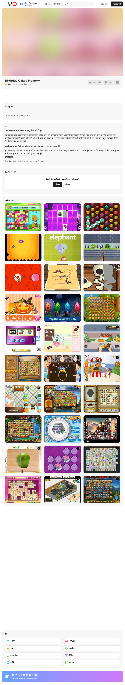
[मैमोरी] (33, 662)
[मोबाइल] (91, 662)
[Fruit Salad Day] (23, 459)
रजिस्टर (57, 184)
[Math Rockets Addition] (62, 308)
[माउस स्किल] (33, 655)
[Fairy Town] (62, 429)
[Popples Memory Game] (62, 459)
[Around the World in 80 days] (62, 399)
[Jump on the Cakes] (23, 277)
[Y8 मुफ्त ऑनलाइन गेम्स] (12, 4)
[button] (9, 157)
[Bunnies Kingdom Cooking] (62, 338)
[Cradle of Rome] (102, 489)
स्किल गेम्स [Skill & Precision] (12, 161)
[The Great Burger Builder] (23, 399)
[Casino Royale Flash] (23, 338)
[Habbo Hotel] (62, 489)
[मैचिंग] (91, 655)
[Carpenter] (62, 277)
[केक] (33, 648)
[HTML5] (91, 641)
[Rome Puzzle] (23, 429)
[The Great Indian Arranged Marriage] (62, 368)
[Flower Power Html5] (23, 217)
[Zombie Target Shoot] (102, 247)
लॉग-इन (104, 4)
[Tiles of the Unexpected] (102, 429)
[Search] (45, 4)
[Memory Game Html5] (62, 217)
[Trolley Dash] (102, 338)
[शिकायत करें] (108, 82)
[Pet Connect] (102, 459)
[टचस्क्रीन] (91, 648)
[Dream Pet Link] (23, 489)
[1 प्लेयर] (33, 641)
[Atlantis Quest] (102, 399)
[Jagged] (23, 247)
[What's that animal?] (62, 247)
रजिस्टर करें (117, 4)
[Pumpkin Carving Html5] (23, 308)
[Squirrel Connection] (102, 308)
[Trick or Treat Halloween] (102, 277)
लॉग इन (67, 184)
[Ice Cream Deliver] (102, 368)
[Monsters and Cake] (102, 217)
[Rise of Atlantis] (23, 368)
